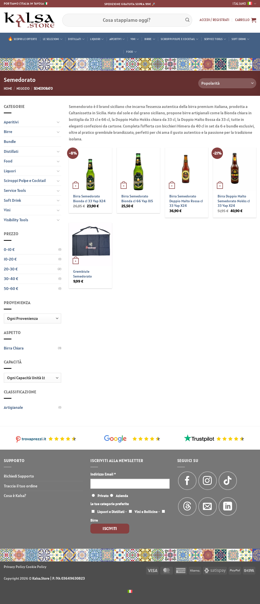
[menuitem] (130, 591)
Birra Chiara (14, 348)
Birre (149, 39)
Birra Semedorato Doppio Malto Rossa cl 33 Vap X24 (186, 201)
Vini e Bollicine (146, 511)
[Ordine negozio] (227, 83)
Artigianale (13, 407)
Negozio (23, 88)
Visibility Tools (16, 219)
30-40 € (11, 278)
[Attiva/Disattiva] (58, 122)
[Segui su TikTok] (228, 480)
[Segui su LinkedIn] (228, 506)
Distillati (76, 39)
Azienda (122, 495)
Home (8, 88)
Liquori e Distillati (110, 511)
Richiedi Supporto (19, 476)
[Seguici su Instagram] (207, 480)
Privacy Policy (14, 566)
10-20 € (10, 259)
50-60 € (11, 288)
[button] (214, 20)
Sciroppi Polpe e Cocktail (179, 39)
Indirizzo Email (103, 474)
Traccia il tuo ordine (20, 485)
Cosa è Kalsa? (15, 495)
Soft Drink (240, 39)
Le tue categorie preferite (109, 504)
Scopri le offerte (25, 39)
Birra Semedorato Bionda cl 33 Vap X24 (89, 198)
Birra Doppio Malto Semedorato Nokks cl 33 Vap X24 (234, 201)
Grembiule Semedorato (82, 274)
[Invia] (187, 20)
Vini (135, 39)
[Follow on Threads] (187, 506)
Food (131, 51)
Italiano (244, 3)
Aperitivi (117, 39)
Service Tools (215, 39)
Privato (103, 495)
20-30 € (11, 268)
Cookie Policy (36, 566)
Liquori (97, 39)
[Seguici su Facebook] (187, 480)
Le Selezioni (52, 39)
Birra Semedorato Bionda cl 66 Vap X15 (137, 198)
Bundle (10, 141)
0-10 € (9, 249)
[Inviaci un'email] (207, 506)
